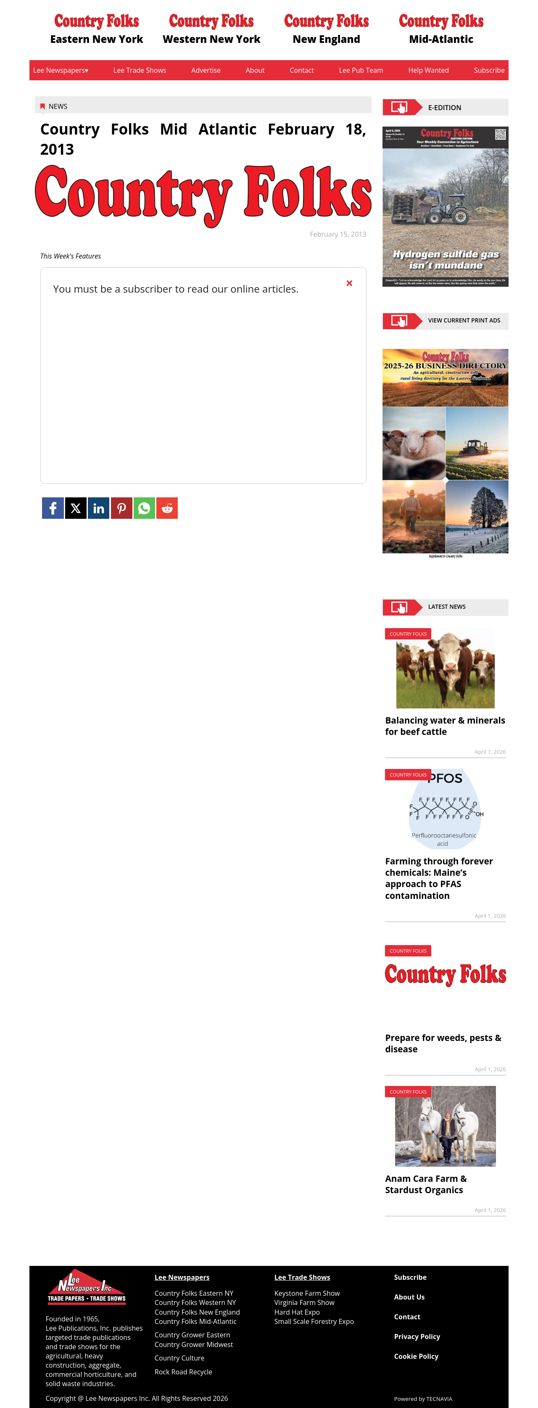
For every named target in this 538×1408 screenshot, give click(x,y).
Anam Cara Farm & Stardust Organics (426, 1184)
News (58, 106)
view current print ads (464, 321)
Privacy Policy (417, 1336)
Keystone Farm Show (307, 1293)
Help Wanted (429, 70)
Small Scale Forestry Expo (314, 1321)
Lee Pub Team (361, 70)
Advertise (206, 70)
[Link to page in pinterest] (121, 508)
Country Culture (180, 1358)
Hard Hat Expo (297, 1312)
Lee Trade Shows (139, 70)
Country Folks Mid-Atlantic (196, 1321)
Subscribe (489, 70)
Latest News (447, 607)
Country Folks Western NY (195, 1302)
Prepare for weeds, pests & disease (443, 1043)
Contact (302, 70)
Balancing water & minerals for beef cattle (445, 725)
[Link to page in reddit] (167, 508)
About (255, 70)
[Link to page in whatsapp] (144, 508)
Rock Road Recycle (183, 1371)
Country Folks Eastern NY (194, 1293)
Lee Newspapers (59, 70)
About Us (409, 1297)
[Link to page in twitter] (76, 508)
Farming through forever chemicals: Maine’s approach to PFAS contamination (439, 878)
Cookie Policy (416, 1356)
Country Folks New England (197, 1312)
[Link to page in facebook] (52, 508)
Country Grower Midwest (194, 1344)
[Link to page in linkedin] (98, 508)
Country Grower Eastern (192, 1334)
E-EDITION (445, 107)
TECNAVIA (440, 1399)
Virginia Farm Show (304, 1302)
